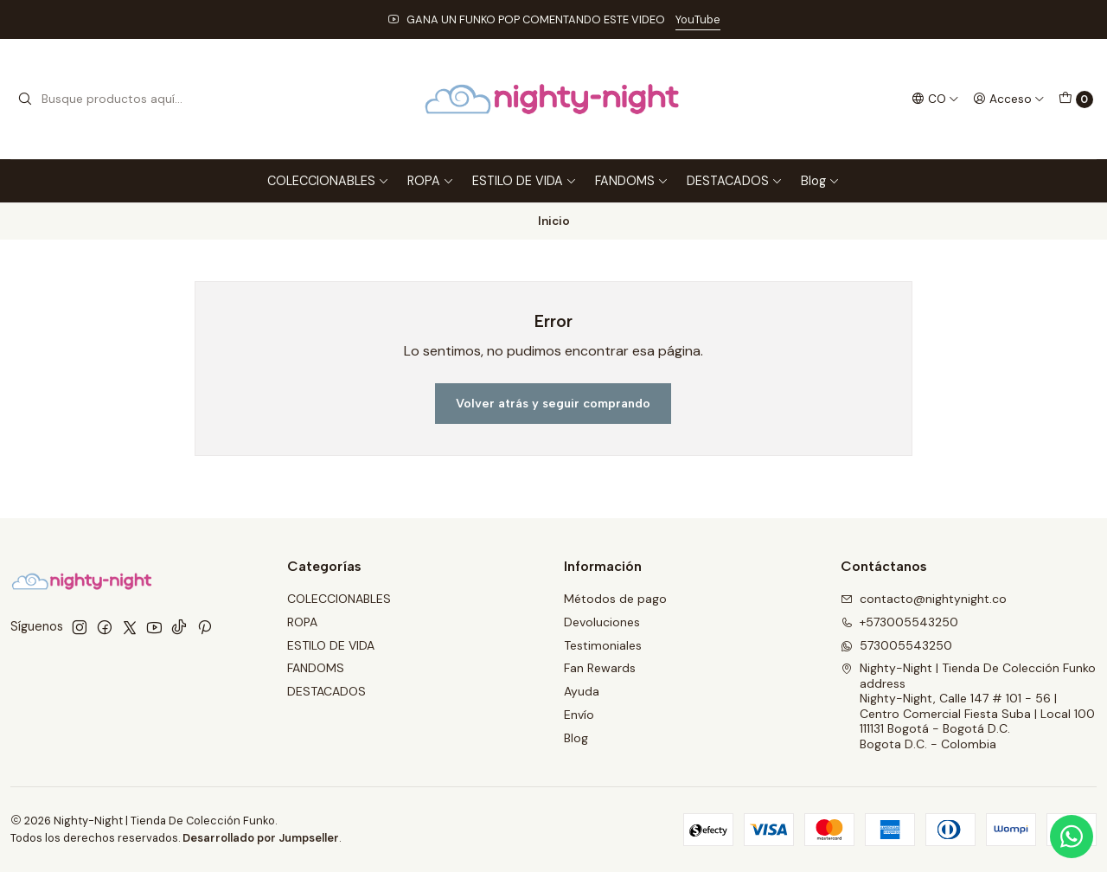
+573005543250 (899, 622)
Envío (579, 714)
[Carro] (1076, 99)
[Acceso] (1009, 99)
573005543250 (896, 645)
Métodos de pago (615, 598)
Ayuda (581, 691)
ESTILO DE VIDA (524, 181)
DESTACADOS (735, 181)
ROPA (430, 181)
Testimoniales (603, 645)
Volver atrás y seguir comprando (553, 403)
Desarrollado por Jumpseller (260, 837)
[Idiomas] (935, 99)
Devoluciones (602, 622)
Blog (820, 181)
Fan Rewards (600, 668)
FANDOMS (632, 181)
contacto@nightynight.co (924, 598)
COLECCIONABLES (328, 181)
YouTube (697, 19)
